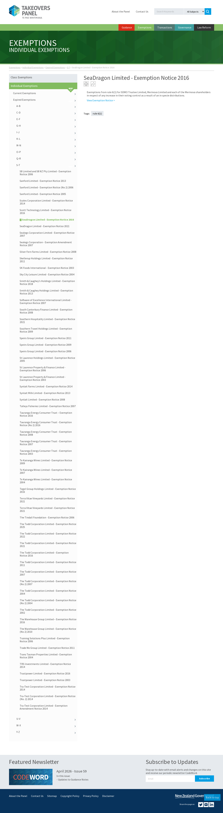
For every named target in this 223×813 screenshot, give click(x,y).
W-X (46, 725)
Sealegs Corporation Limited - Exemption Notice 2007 (47, 234)
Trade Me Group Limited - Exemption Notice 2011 (47, 647)
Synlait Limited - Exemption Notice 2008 (42, 399)
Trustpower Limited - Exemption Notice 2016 (45, 673)
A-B (46, 106)
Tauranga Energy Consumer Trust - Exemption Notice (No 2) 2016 (46, 424)
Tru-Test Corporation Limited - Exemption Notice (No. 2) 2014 (47, 697)
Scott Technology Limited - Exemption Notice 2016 (45, 211)
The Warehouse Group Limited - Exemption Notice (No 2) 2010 (48, 630)
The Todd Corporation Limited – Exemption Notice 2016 (44, 554)
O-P (46, 152)
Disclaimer (108, 796)
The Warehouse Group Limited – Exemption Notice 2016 (48, 621)
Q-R (46, 158)
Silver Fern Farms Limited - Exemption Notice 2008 (48, 251)
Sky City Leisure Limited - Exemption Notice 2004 (47, 274)
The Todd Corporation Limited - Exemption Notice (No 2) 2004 (48, 602)
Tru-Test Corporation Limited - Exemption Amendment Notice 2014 (43, 707)
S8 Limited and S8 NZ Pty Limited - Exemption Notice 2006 (45, 173)
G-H (46, 125)
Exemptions (144, 27)
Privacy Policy (90, 796)
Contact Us (142, 11)
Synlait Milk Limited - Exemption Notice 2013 (45, 393)
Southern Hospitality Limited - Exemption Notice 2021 (47, 320)
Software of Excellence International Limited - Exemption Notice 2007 (46, 301)
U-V (46, 718)
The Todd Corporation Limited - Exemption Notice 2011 (48, 563)
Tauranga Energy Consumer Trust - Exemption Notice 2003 (46, 452)
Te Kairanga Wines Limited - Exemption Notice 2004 (46, 481)
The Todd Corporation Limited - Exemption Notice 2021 (48, 544)
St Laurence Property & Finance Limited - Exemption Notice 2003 (42, 378)
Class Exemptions (21, 77)
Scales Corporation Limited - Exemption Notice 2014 (46, 202)
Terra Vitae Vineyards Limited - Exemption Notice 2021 (47, 500)
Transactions (164, 27)
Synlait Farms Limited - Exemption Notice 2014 (46, 386)
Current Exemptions (45, 93)
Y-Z (46, 732)
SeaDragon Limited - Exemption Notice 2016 (47, 219)
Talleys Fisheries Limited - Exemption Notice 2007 (48, 406)
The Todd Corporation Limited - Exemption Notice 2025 (48, 525)
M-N (46, 145)
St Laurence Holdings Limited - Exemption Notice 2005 (47, 359)
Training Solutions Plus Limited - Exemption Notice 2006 (45, 640)
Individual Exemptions (33, 67)
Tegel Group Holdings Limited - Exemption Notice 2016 (48, 490)
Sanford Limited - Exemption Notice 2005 (43, 194)
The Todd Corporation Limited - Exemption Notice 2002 (48, 611)
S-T (68, 67)
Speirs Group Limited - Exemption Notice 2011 (45, 338)
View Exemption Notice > (101, 100)
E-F (46, 119)
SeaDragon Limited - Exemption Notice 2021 (44, 226)
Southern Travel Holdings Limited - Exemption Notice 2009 (46, 330)
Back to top (212, 797)
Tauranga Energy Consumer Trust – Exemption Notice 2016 (46, 414)
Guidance (127, 27)
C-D (46, 112)
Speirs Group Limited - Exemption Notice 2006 (45, 351)
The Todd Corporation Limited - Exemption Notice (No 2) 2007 (48, 582)
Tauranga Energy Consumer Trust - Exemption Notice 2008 (46, 433)
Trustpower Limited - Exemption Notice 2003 (45, 680)
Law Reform (204, 27)
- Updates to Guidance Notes (72, 779)
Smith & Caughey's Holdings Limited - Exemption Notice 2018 (47, 282)
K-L (46, 138)
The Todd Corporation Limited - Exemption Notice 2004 (48, 592)
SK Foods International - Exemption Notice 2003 (47, 267)
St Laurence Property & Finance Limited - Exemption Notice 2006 (42, 369)
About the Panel (121, 11)
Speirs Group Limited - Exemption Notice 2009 (45, 344)
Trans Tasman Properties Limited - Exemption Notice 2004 (46, 656)
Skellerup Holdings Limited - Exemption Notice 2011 (46, 260)
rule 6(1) (97, 113)
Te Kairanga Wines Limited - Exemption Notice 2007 (46, 471)
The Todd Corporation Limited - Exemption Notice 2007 (48, 573)
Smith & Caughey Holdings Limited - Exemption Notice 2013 (46, 292)
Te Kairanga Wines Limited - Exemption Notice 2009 (46, 462)
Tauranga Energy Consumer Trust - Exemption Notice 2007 (46, 443)
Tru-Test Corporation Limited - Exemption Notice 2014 (47, 688)
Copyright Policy (70, 796)
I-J (46, 132)
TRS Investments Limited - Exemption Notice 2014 (45, 665)
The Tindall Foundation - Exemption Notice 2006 (47, 517)
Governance (184, 27)
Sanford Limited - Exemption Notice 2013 (43, 180)
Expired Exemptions (55, 67)
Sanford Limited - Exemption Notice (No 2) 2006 (46, 187)
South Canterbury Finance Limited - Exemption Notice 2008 (46, 311)
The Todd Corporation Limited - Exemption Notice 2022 (48, 535)
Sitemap (52, 796)
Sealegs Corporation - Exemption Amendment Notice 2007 (46, 244)
